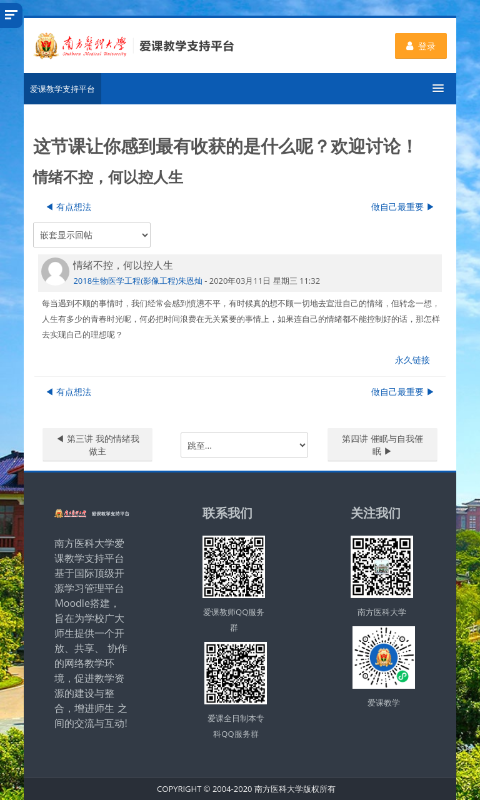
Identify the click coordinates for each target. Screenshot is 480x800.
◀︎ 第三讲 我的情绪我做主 (97, 444)
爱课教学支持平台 (62, 88)
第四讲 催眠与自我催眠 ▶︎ (382, 444)
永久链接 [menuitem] (412, 360)
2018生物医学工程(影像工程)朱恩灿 (137, 280)
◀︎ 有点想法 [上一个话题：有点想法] (68, 206)
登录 (421, 46)
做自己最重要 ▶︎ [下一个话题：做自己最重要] (403, 206)
